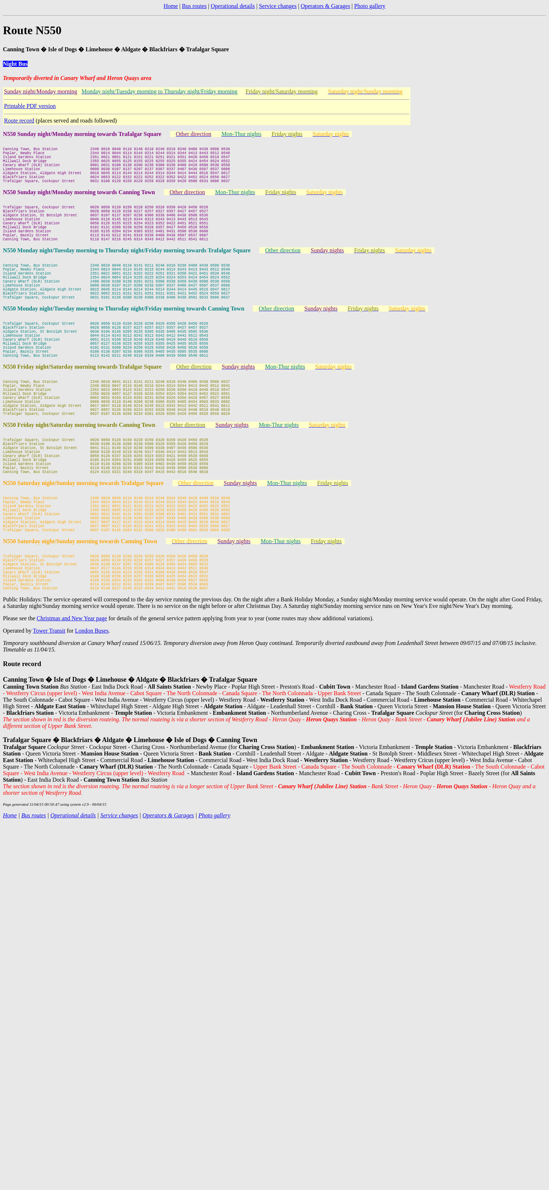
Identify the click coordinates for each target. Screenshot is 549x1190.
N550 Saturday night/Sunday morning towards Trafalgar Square (83, 548)
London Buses (91, 718)
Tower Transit (49, 718)
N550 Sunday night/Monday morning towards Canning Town (79, 203)
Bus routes (194, 6)
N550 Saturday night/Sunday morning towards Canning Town (80, 617)
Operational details (233, 6)
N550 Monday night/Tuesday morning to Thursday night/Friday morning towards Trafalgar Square (127, 272)
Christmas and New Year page (72, 705)
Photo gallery (370, 6)
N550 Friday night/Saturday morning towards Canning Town (79, 479)
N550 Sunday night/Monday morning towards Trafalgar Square (82, 134)
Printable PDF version (30, 106)
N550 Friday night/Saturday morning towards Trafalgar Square (82, 410)
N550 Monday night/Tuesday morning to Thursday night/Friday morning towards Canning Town (123, 341)
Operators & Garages (325, 6)
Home (171, 6)
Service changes (278, 6)
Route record (19, 120)
